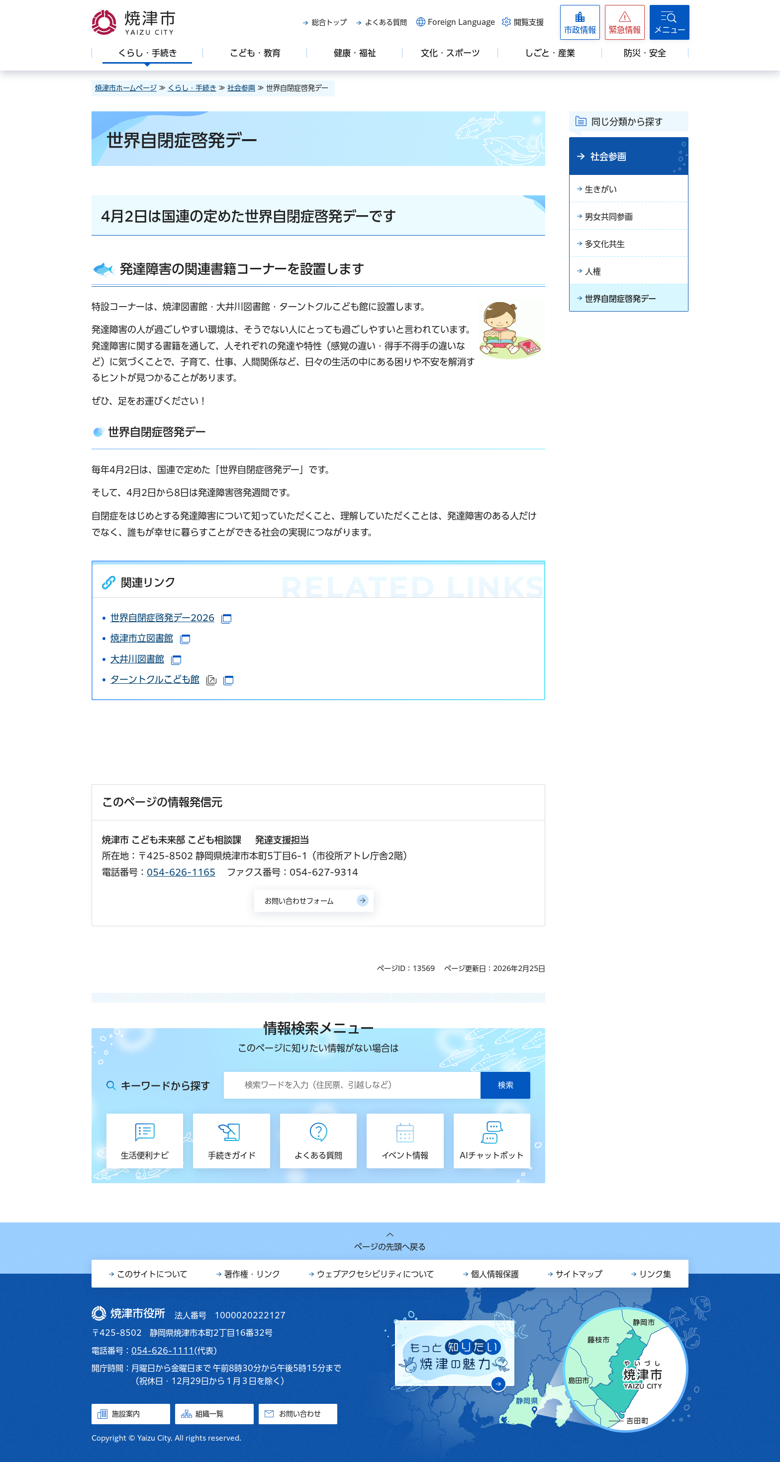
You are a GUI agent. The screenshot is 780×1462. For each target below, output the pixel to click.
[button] (625, 22)
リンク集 (655, 1274)
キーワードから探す (165, 1086)
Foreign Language (461, 22)
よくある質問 (386, 22)
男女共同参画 (609, 217)
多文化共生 (605, 244)
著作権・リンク (252, 1274)
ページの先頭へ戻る (390, 1247)
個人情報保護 (495, 1274)
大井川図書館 (145, 658)
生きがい (601, 189)
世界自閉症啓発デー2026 (170, 617)
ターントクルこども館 (171, 679)
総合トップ (329, 22)
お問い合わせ (300, 1413)
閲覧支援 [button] (529, 22)
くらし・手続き (192, 87)
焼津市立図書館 (150, 638)
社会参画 (241, 87)
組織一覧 (209, 1413)
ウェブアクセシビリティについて (375, 1274)
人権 (593, 271)
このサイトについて (152, 1274)
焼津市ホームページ (126, 87)
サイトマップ (579, 1274)
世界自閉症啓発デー (620, 299)
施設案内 (126, 1413)
